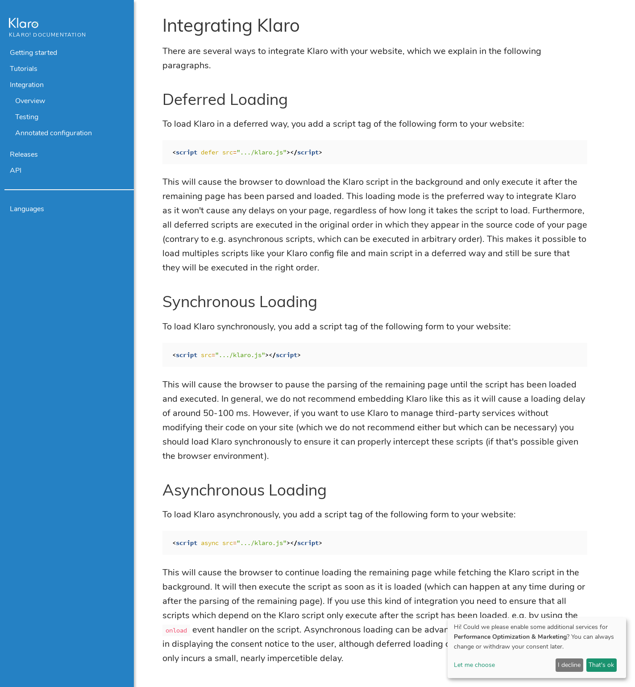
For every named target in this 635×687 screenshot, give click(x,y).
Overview (30, 101)
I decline (569, 665)
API (15, 170)
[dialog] (537, 648)
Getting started (33, 53)
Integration (27, 85)
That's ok (601, 665)
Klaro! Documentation (47, 34)
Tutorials (23, 69)
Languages (27, 209)
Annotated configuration (53, 133)
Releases (24, 154)
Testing (26, 117)
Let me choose (474, 665)
